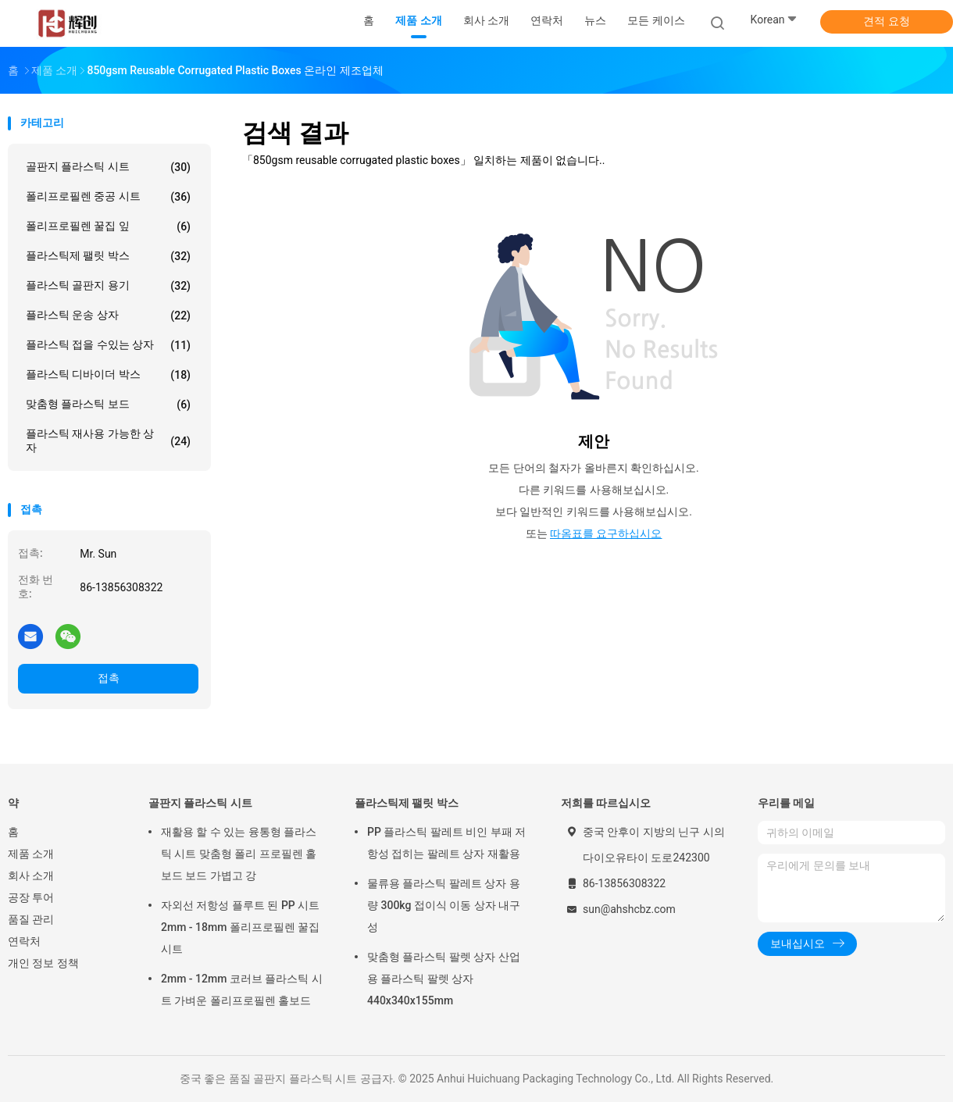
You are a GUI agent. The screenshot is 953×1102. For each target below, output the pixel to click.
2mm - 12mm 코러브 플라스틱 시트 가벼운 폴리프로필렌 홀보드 (242, 989)
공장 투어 (31, 897)
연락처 (24, 941)
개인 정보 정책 (43, 963)
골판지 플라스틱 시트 (108, 167)
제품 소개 (31, 853)
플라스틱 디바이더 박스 (108, 375)
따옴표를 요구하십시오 (606, 533)
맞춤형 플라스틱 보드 (108, 404)
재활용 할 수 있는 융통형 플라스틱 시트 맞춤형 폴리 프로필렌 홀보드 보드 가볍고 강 (238, 854)
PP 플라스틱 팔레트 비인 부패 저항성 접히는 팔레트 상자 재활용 (446, 843)
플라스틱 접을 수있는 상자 (108, 345)
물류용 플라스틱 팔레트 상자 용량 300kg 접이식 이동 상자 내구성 (443, 905)
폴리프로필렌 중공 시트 (108, 197)
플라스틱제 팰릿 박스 (108, 256)
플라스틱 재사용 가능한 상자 (108, 440)
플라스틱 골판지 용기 (108, 286)
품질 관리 (31, 919)
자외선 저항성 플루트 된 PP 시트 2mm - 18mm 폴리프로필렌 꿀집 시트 (240, 927)
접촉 (109, 678)
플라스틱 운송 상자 (108, 315)
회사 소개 (31, 875)
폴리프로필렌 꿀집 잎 (108, 226)
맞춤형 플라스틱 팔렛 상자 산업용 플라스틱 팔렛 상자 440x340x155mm (443, 978)
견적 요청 (886, 21)
